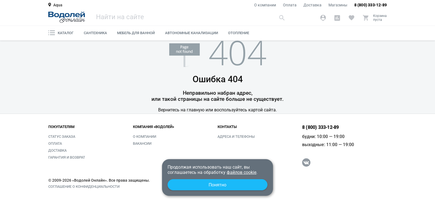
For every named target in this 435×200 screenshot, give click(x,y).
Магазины (337, 5)
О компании (265, 5)
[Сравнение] (337, 17)
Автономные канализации (191, 33)
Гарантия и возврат (66, 157)
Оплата (290, 5)
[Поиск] (191, 17)
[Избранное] (351, 17)
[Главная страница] (66, 17)
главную (195, 109)
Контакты (227, 127)
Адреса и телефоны (236, 136)
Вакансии (142, 143)
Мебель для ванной (136, 33)
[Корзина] (375, 17)
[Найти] (282, 17)
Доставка (313, 5)
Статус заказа (61, 136)
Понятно (217, 185)
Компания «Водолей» (153, 127)
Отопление (238, 33)
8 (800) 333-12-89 (370, 5)
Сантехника (95, 33)
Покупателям (61, 127)
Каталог (61, 32)
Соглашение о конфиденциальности (84, 187)
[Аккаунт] (323, 17)
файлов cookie (241, 172)
